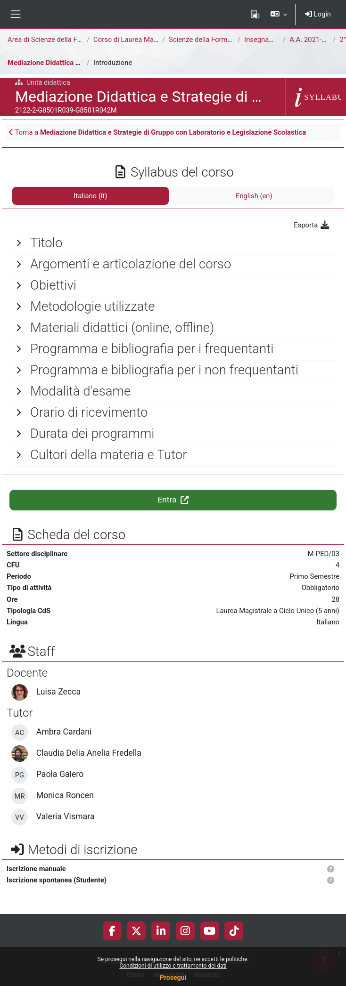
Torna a (157, 132)
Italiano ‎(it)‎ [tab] (90, 196)
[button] (278, 14)
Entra (172, 499)
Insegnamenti (265, 39)
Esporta (312, 225)
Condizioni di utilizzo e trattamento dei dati (172, 965)
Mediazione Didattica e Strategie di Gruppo (74, 62)
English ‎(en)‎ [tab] (254, 196)
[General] (173, 243)
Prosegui (173, 977)
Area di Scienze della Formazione (59, 39)
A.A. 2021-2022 (313, 39)
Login (318, 14)
